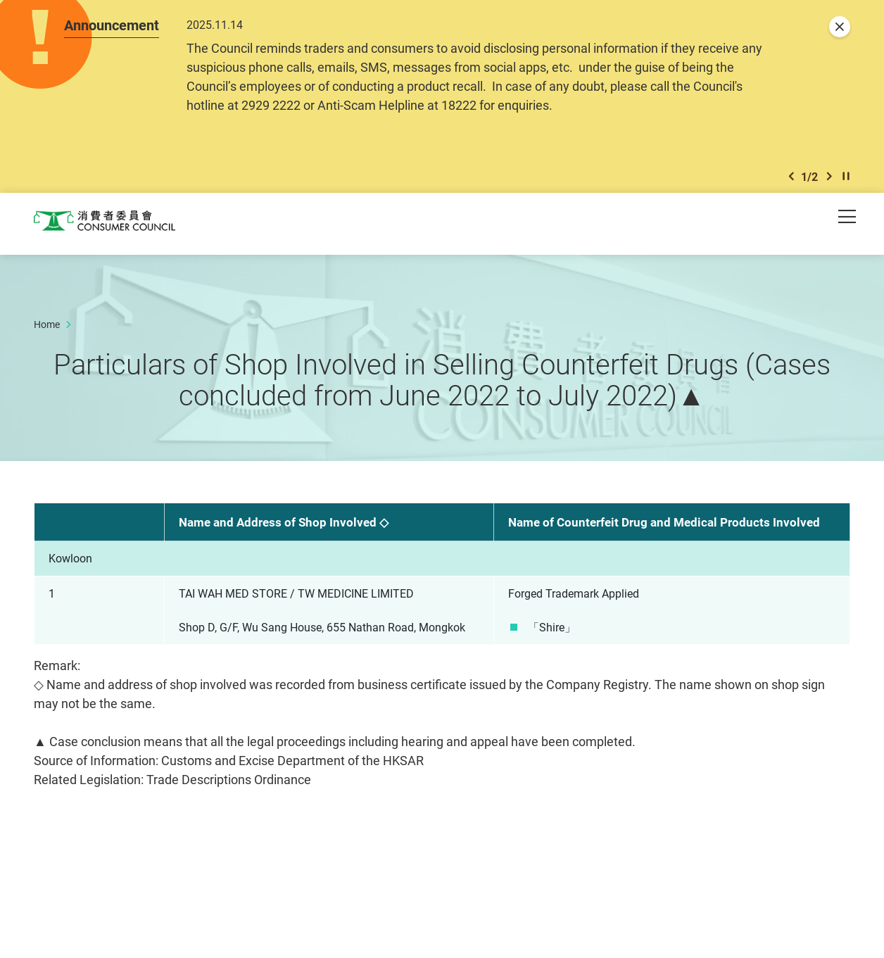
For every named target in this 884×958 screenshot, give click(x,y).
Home (47, 328)
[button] (791, 179)
